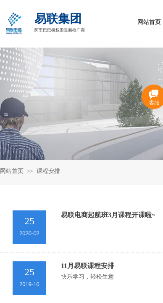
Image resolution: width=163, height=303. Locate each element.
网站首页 (12, 171)
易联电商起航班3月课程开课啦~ (108, 214)
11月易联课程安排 (87, 265)
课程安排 (48, 171)
